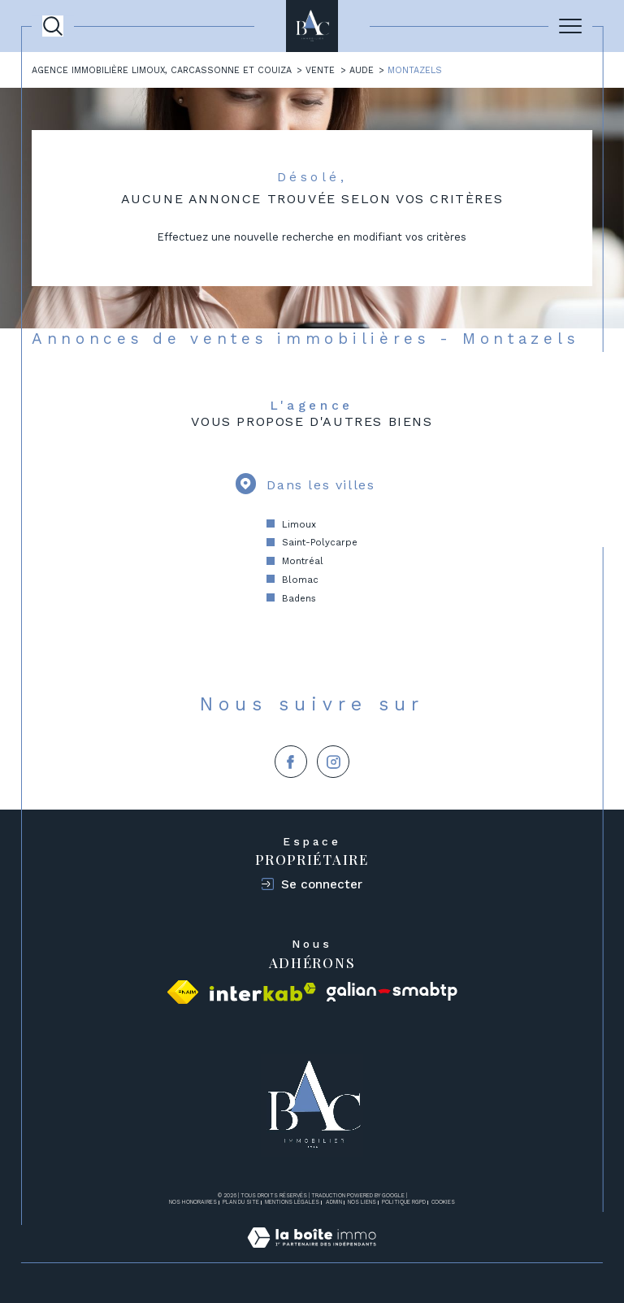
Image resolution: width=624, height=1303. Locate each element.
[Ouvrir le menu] (570, 26)
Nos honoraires (193, 1202)
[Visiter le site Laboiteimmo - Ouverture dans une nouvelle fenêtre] (312, 1255)
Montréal (302, 561)
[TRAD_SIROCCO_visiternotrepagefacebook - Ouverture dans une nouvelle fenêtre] (291, 761)
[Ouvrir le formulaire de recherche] (52, 26)
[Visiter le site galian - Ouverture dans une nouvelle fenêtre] (392, 992)
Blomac (300, 579)
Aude (361, 70)
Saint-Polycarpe (320, 542)
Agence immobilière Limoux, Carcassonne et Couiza (162, 70)
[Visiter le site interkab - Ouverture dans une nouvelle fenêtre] (263, 992)
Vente (320, 70)
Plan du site (241, 1202)
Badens (299, 598)
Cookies (443, 1202)
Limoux (299, 524)
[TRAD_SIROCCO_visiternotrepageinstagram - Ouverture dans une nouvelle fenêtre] (333, 761)
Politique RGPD (404, 1202)
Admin (334, 1202)
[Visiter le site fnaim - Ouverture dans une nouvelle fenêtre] (183, 992)
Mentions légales (292, 1202)
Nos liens (362, 1202)
